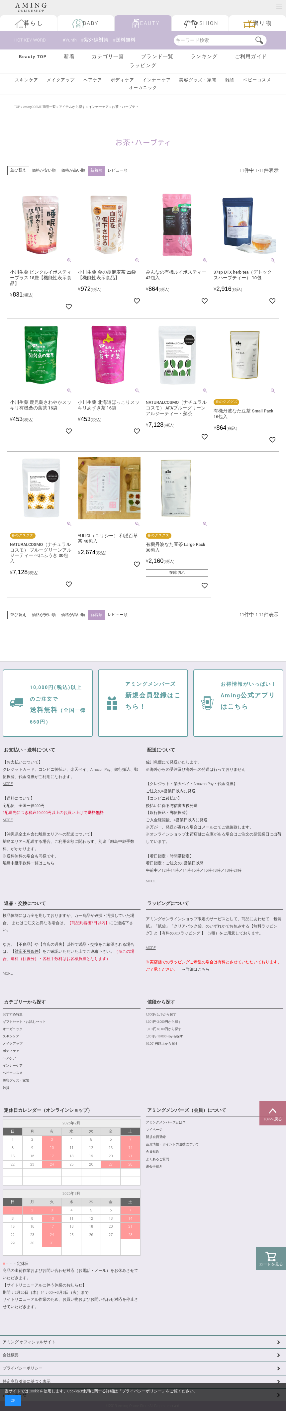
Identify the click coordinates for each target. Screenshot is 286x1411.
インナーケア (156, 80)
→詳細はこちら (196, 969)
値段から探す (161, 1002)
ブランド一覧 (157, 56)
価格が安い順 (44, 170)
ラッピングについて (168, 904)
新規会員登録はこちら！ (153, 696)
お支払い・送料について (29, 750)
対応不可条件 (27, 951)
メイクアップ (61, 80)
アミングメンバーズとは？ (166, 1122)
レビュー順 (118, 170)
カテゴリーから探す (25, 1002)
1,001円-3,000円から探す (163, 1022)
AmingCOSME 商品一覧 (39, 107)
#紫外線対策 (95, 40)
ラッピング (143, 65)
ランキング (204, 56)
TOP (17, 107)
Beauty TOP (33, 56)
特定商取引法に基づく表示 (26, 1381)
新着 (69, 56)
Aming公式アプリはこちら (249, 696)
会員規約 (152, 1152)
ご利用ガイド (251, 56)
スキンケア (26, 80)
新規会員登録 (156, 1137)
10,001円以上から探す (162, 1044)
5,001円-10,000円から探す (164, 1036)
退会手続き (154, 1167)
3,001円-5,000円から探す (163, 1029)
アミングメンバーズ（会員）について (186, 1110)
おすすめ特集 (13, 1015)
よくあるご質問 (157, 1159)
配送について (161, 750)
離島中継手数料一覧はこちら (28, 863)
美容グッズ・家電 (197, 80)
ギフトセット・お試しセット (24, 1022)
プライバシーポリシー (23, 1368)
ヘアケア (92, 80)
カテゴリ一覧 (108, 56)
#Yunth (70, 40)
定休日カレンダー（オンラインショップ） (48, 1110)
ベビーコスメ (257, 80)
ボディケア (122, 80)
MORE (8, 783)
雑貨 (230, 80)
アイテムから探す (72, 107)
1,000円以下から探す (161, 1015)
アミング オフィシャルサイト (29, 1342)
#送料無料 (124, 40)
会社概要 (11, 1355)
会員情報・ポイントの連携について (172, 1144)
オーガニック (143, 88)
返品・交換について (25, 904)
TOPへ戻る (272, 1113)
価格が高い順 (73, 170)
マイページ (154, 1130)
